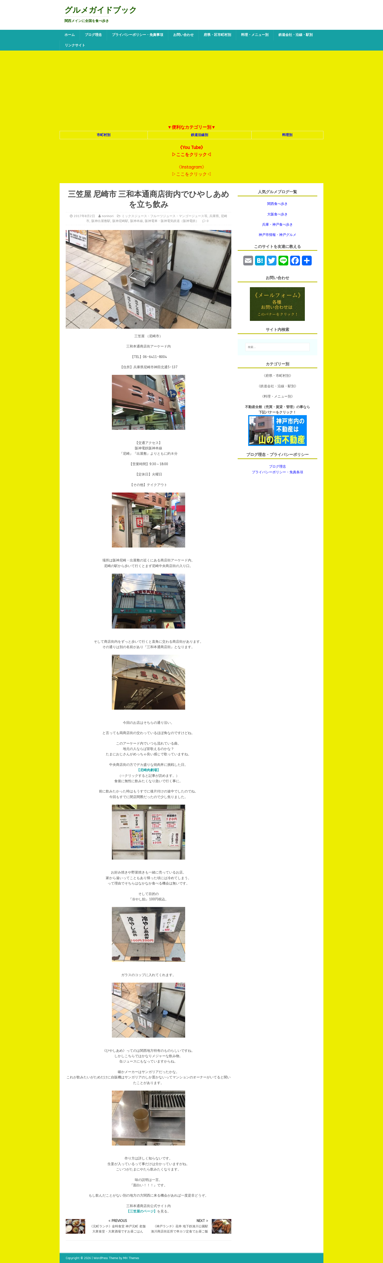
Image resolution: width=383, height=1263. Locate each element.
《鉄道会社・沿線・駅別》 (277, 386)
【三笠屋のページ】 (141, 1211)
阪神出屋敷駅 (100, 221)
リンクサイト (75, 45)
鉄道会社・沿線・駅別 (295, 35)
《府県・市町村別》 (277, 376)
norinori (108, 216)
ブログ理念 (93, 35)
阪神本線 (136, 221)
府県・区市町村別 (217, 35)
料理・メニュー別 (254, 35)
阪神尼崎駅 (120, 221)
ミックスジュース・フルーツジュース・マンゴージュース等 (164, 216)
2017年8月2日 (84, 216)
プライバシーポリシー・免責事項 (137, 35)
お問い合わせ (183, 35)
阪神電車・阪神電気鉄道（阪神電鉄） (172, 221)
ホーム (69, 35)
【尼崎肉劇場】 (148, 770)
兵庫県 (214, 216)
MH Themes (131, 1258)
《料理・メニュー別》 (277, 396)
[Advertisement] (191, 87)
